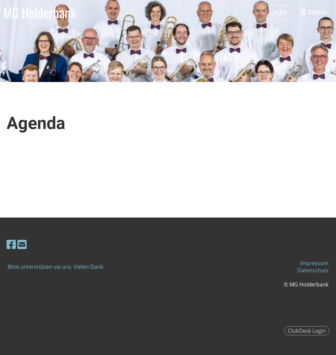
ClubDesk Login (307, 330)
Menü (313, 12)
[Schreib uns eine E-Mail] (22, 244)
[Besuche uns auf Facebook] (11, 244)
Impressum (314, 263)
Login (278, 12)
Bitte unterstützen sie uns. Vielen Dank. (56, 266)
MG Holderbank (39, 12)
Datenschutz (312, 270)
